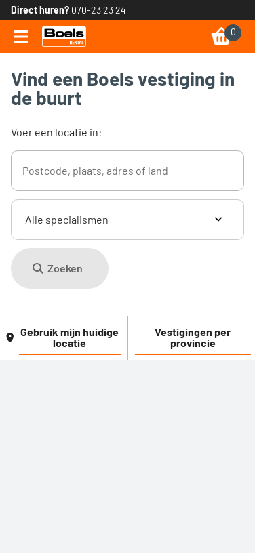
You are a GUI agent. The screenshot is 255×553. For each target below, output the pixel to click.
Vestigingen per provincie (193, 337)
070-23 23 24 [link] (98, 10)
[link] (64, 36)
